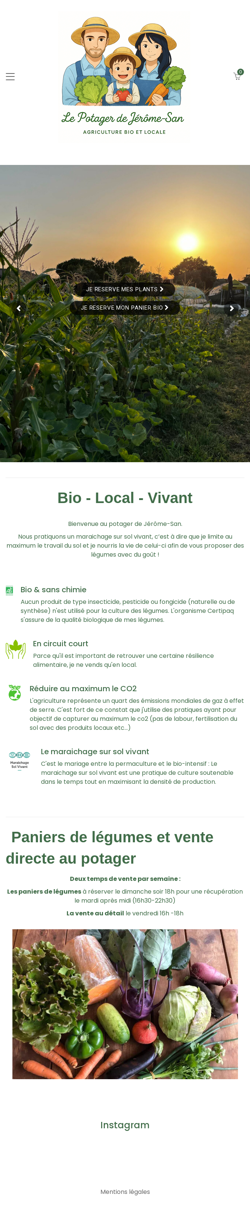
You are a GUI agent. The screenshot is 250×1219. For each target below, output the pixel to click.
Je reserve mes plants (125, 289)
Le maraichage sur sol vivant (95, 751)
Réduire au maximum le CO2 (83, 688)
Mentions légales (125, 1192)
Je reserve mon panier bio (125, 307)
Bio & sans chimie (53, 589)
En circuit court (60, 643)
